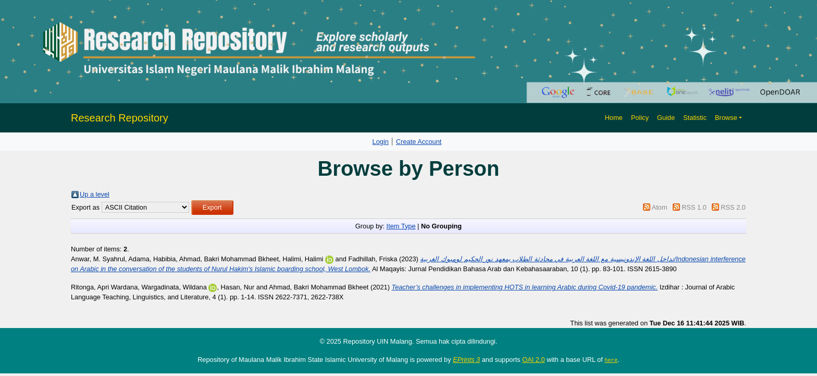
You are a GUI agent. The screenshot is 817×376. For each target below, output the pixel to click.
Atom (659, 207)
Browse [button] (726, 118)
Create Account (419, 141)
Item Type (401, 226)
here (610, 359)
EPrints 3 (466, 359)
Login (381, 141)
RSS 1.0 (694, 207)
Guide (666, 118)
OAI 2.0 (533, 359)
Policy (640, 118)
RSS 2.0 (733, 207)
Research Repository (119, 118)
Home (614, 118)
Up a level (94, 194)
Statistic (695, 118)
